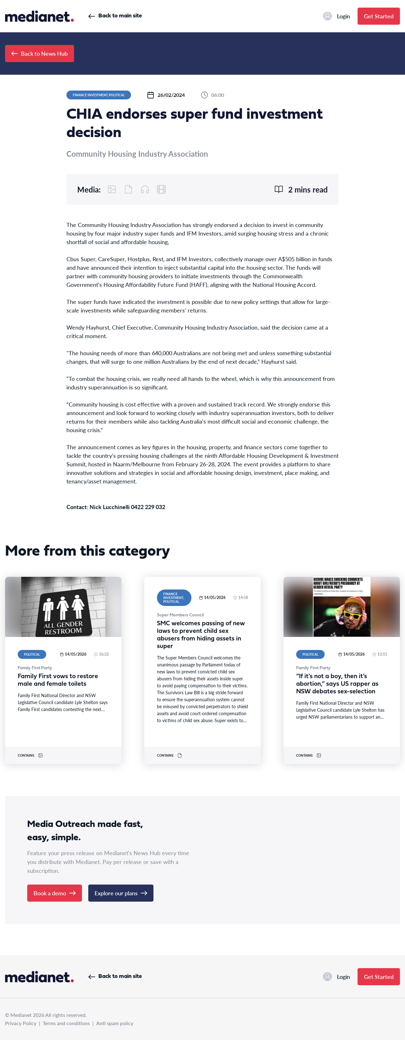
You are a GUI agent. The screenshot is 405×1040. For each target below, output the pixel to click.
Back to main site (115, 16)
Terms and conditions (66, 1023)
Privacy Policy (20, 1023)
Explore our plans (121, 893)
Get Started (379, 16)
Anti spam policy (114, 1023)
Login (336, 16)
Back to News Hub (39, 53)
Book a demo (55, 893)
